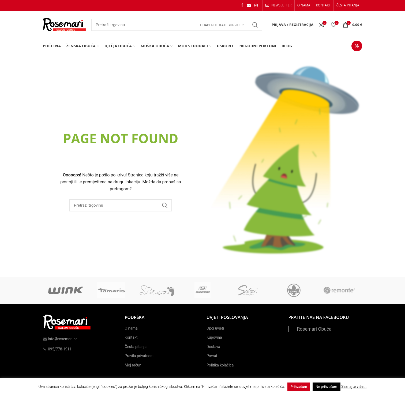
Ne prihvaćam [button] (326, 387)
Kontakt (131, 337)
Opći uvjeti (215, 328)
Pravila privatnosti (140, 356)
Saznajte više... (353, 386)
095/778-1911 (57, 349)
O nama (131, 328)
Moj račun (133, 365)
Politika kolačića (220, 365)
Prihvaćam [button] (299, 387)
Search (255, 25)
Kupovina (214, 337)
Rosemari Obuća (314, 329)
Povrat (212, 356)
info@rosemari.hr (60, 339)
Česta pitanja (136, 347)
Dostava (213, 347)
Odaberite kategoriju (219, 25)
